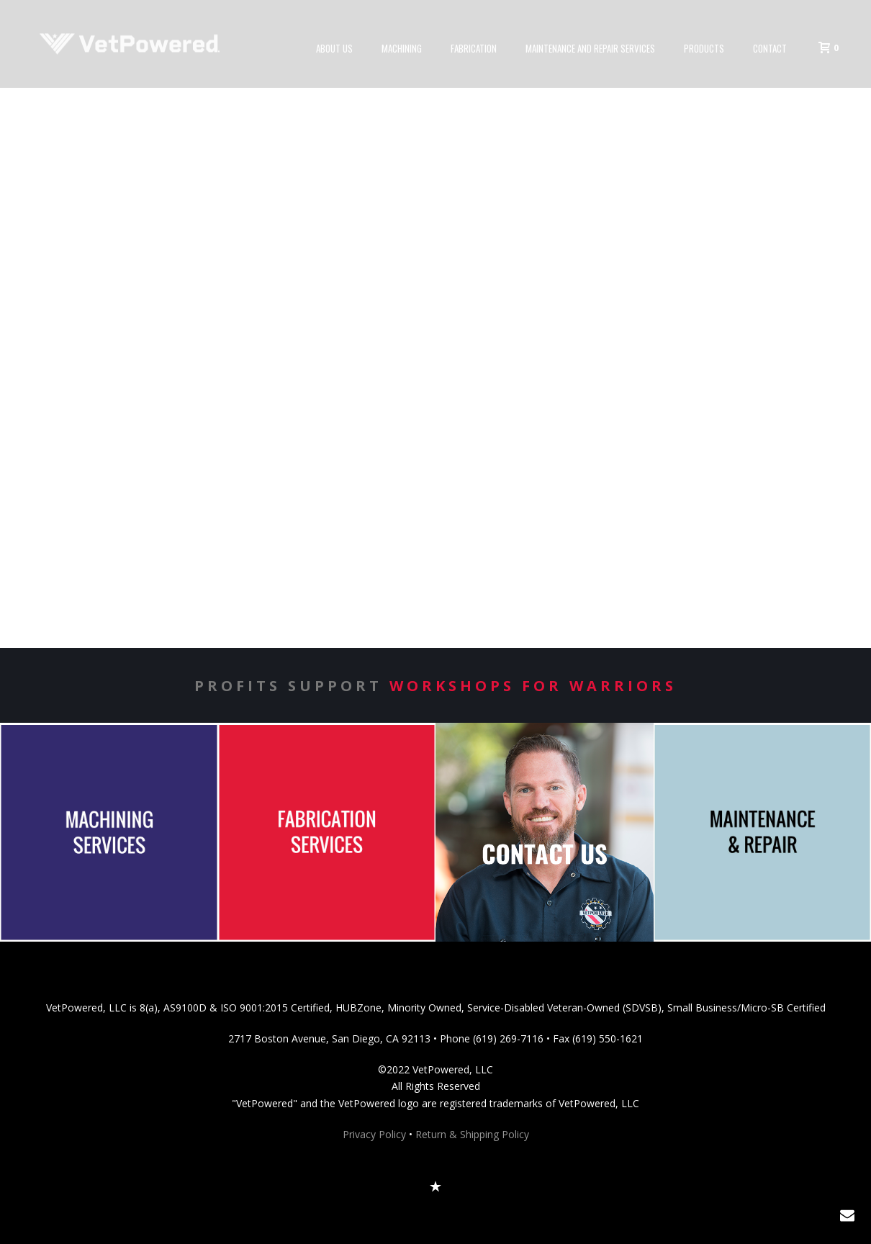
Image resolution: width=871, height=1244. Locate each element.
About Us (334, 48)
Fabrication (474, 48)
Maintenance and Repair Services (590, 48)
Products (704, 48)
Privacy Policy (374, 1134)
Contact (770, 48)
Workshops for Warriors (533, 685)
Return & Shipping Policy (472, 1134)
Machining (402, 48)
